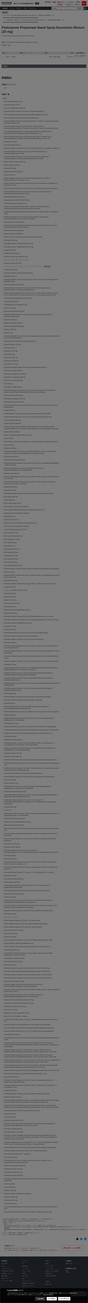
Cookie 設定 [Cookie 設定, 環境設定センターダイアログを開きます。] (40, 1298)
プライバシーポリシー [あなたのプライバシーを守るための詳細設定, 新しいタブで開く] (48, 1294)
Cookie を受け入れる (64, 1298)
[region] (44, 1295)
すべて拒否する (52, 1298)
